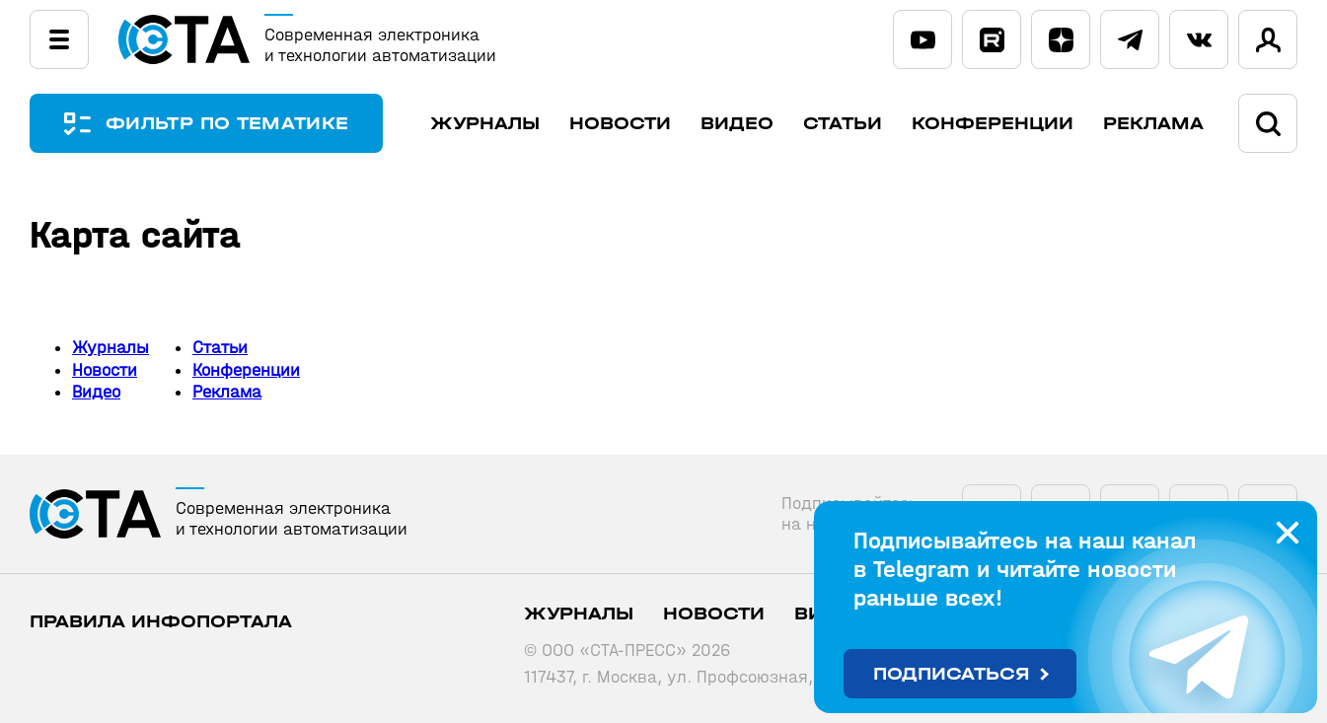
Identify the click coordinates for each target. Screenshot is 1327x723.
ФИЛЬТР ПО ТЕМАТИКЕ (227, 123)
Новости (620, 123)
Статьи (842, 123)
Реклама (1153, 123)
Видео (737, 123)
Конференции (992, 123)
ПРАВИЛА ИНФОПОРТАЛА (161, 622)
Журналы (485, 123)
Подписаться (951, 674)
